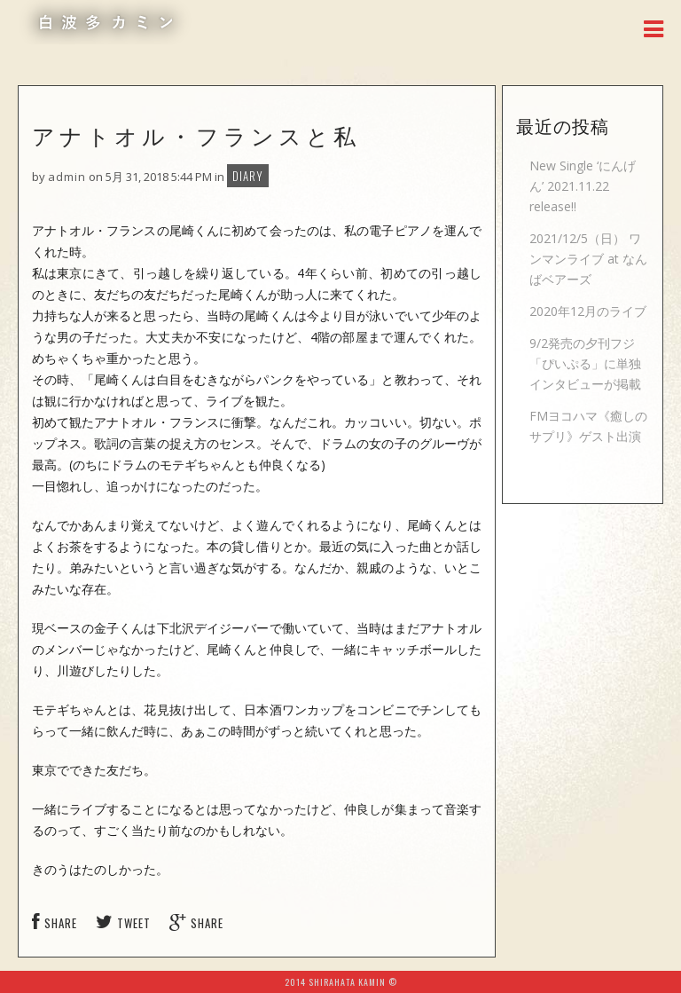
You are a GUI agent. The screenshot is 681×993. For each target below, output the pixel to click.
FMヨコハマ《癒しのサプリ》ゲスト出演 (588, 426)
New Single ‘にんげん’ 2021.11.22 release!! (582, 186)
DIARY (247, 176)
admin (67, 177)
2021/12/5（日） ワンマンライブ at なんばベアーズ (588, 259)
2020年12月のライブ (587, 311)
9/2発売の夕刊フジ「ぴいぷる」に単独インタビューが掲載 (585, 363)
